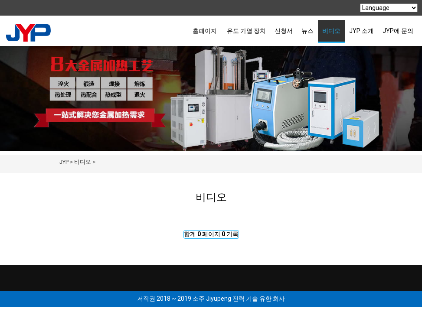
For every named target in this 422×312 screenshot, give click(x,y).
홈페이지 (205, 30)
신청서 (284, 30)
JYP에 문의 (398, 30)
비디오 (331, 30)
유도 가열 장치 (246, 30)
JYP (64, 162)
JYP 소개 (361, 30)
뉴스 (307, 30)
